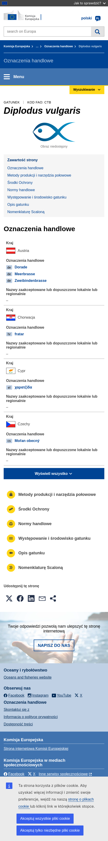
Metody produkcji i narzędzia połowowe (39, 175)
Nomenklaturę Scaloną (25, 212)
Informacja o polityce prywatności (31, 717)
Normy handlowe (21, 190)
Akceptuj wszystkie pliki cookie (45, 818)
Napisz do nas (54, 645)
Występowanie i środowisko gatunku (36, 197)
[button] (9, 598)
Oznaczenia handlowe (58, 46)
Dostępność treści (18, 724)
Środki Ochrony (20, 183)
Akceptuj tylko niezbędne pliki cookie (50, 830)
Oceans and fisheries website (28, 677)
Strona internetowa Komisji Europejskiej (36, 749)
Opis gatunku (18, 204)
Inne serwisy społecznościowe (63, 774)
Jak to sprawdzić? (90, 3)
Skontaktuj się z (16, 709)
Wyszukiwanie (97, 31)
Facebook (14, 774)
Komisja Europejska (17, 46)
